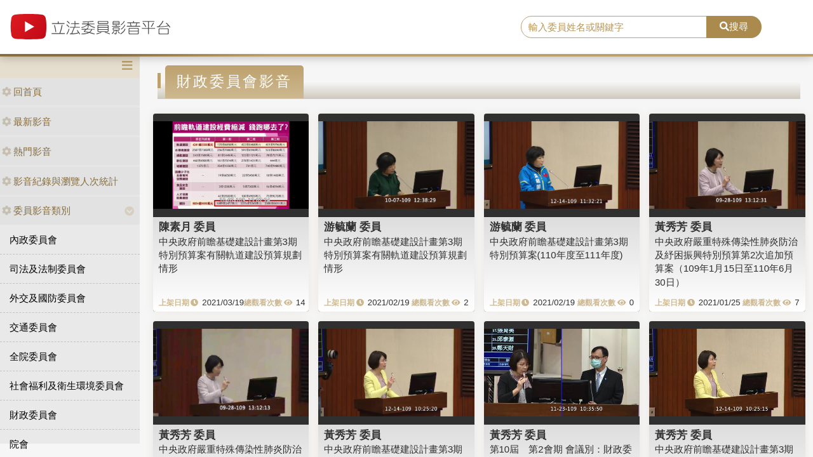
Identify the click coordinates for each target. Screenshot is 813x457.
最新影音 (26, 121)
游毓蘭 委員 (352, 226)
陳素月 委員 (187, 226)
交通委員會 (33, 327)
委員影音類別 (36, 210)
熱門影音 (26, 151)
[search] (614, 27)
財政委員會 (33, 414)
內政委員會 (33, 239)
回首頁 (22, 91)
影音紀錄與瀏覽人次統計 (60, 181)
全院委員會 (33, 356)
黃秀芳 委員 (683, 226)
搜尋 (734, 26)
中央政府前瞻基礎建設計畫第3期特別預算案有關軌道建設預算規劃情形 (230, 255)
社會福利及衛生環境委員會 (67, 385)
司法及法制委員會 (48, 268)
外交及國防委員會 (48, 298)
